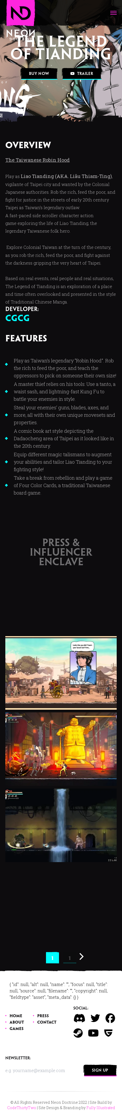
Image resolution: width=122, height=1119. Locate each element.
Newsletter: (18, 1058)
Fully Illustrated (100, 1107)
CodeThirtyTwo (21, 1107)
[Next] (81, 956)
